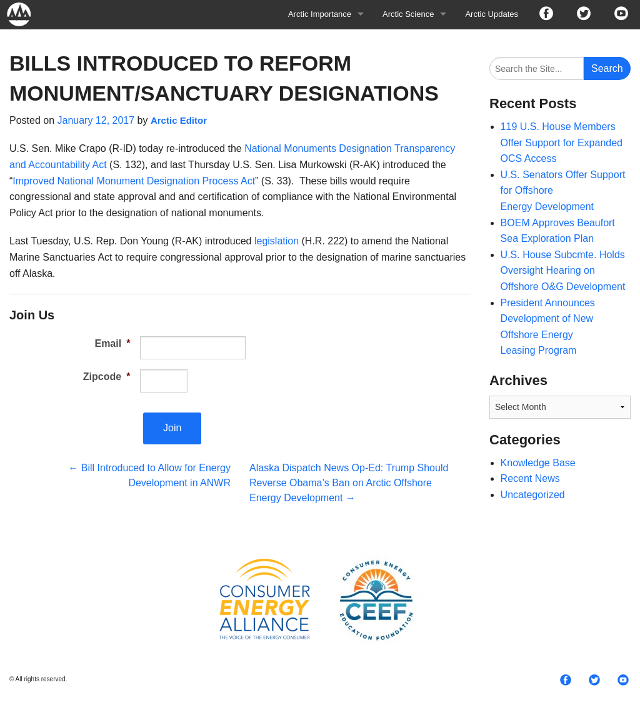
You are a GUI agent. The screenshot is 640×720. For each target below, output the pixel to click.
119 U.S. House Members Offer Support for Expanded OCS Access (561, 142)
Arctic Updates (491, 14)
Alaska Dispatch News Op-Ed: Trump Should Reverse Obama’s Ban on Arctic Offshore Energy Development (348, 482)
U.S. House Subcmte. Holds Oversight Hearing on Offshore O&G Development (563, 270)
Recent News (530, 478)
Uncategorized (533, 494)
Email (112, 343)
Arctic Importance (319, 14)
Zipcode (107, 376)
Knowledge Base (538, 463)
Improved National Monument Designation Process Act (133, 181)
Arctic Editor (179, 120)
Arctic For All (25, 14)
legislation (276, 241)
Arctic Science (408, 14)
